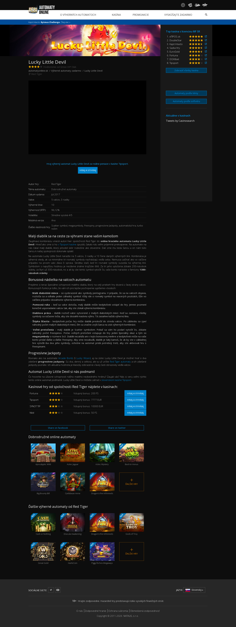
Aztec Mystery (102, 454)
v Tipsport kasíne (67, 244)
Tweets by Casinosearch (180, 121)
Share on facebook (58, 427)
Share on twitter (117, 427)
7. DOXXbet (173, 59)
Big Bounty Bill (43, 484)
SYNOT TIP (35, 406)
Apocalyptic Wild (43, 454)
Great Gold (43, 553)
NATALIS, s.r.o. (131, 615)
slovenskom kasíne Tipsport (116, 380)
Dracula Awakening (72, 524)
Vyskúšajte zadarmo (178, 15)
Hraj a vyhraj (135, 393)
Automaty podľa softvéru (186, 101)
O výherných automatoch (78, 15)
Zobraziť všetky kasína (186, 70)
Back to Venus (131, 454)
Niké (32, 412)
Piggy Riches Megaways (102, 553)
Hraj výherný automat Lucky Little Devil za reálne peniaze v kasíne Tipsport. (87, 168)
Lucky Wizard (84, 358)
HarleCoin (72, 553)
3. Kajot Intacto (175, 44)
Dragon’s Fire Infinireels (102, 484)
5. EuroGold (173, 51)
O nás (79, 610)
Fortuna (34, 393)
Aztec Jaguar (72, 454)
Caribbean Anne (72, 484)
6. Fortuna (172, 55)
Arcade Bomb (65, 358)
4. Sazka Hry (173, 47)
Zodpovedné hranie (95, 610)
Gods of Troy (131, 524)
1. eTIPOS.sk (173, 36)
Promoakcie (141, 15)
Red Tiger (36, 73)
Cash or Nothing (43, 524)
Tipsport (34, 399)
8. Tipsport (172, 62)
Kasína (116, 15)
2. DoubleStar (174, 40)
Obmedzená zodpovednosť (145, 610)
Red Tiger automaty (120, 361)
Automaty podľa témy (186, 93)
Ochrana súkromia (118, 610)
